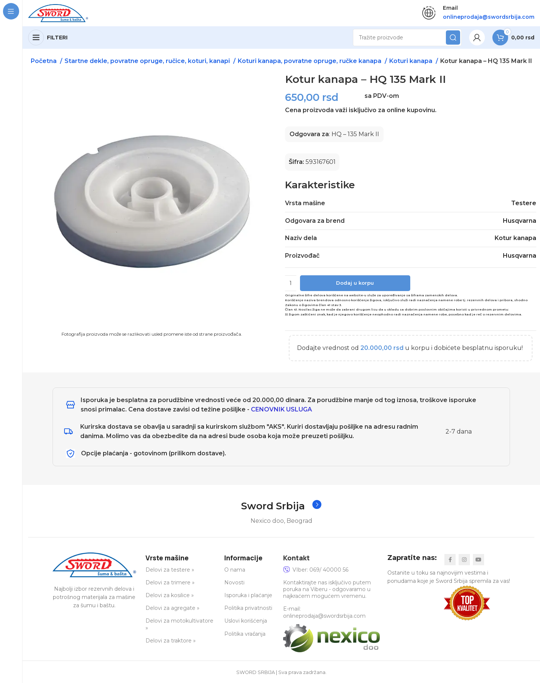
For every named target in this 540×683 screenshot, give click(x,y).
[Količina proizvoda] (290, 283)
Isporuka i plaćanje (248, 595)
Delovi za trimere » (170, 582)
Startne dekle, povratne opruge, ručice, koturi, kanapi (147, 61)
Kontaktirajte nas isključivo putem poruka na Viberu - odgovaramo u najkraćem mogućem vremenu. (327, 589)
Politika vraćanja (245, 633)
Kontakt (296, 557)
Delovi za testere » (170, 569)
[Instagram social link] (464, 559)
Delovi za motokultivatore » (179, 624)
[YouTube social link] (478, 559)
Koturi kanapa (411, 61)
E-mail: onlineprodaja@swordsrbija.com (324, 612)
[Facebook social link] (450, 559)
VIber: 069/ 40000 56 (315, 569)
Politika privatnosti (248, 608)
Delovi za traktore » (171, 640)
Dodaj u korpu (355, 283)
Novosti (234, 582)
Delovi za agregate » (173, 608)
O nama (234, 569)
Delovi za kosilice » (170, 595)
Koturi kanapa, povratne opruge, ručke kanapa (310, 61)
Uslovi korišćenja (245, 621)
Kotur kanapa (515, 238)
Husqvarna (519, 220)
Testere (523, 203)
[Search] (407, 37)
